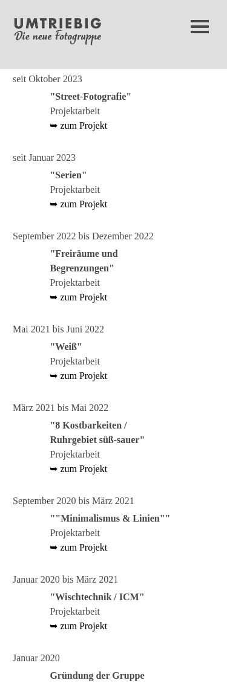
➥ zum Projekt (78, 125)
